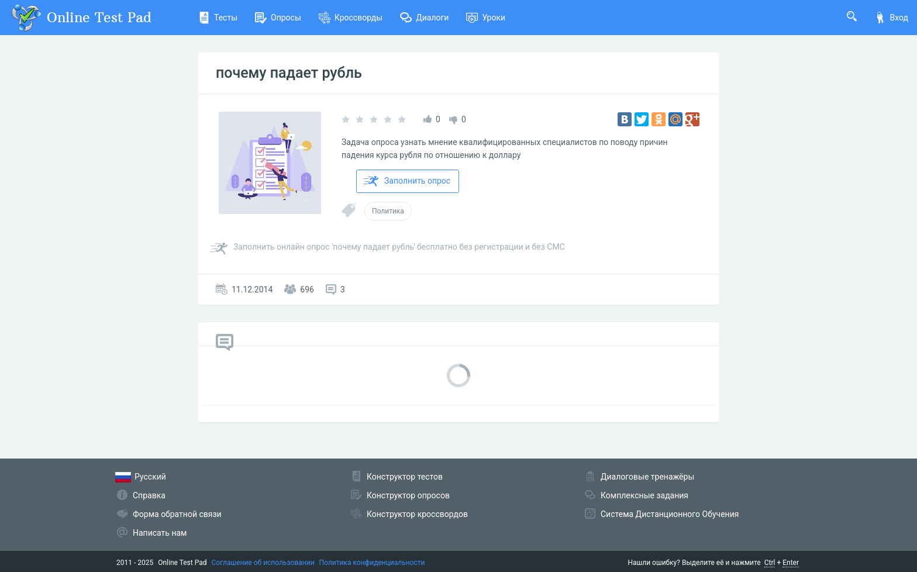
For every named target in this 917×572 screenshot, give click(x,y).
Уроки (485, 17)
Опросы (278, 17)
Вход (891, 17)
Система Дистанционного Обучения (670, 514)
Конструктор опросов (408, 495)
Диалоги (424, 17)
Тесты (217, 17)
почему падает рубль (289, 72)
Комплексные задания (644, 495)
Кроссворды (350, 17)
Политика (388, 211)
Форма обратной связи (177, 514)
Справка (149, 495)
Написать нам (160, 532)
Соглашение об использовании (263, 563)
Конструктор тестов (405, 476)
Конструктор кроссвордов (417, 514)
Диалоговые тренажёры (647, 476)
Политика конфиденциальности (372, 563)
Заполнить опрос (406, 181)
